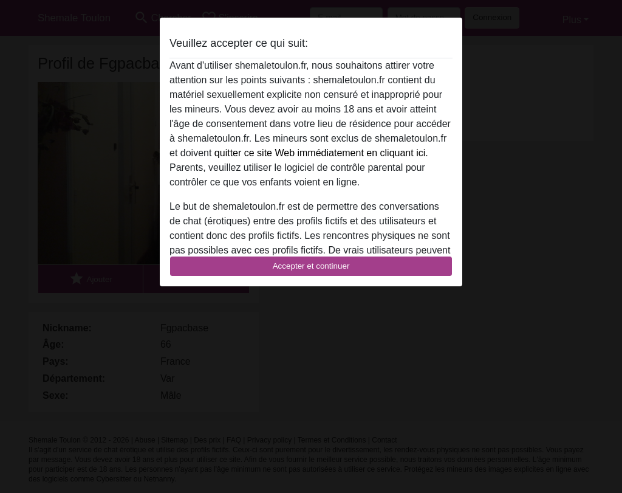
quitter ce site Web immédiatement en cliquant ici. (321, 153)
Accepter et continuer (311, 266)
